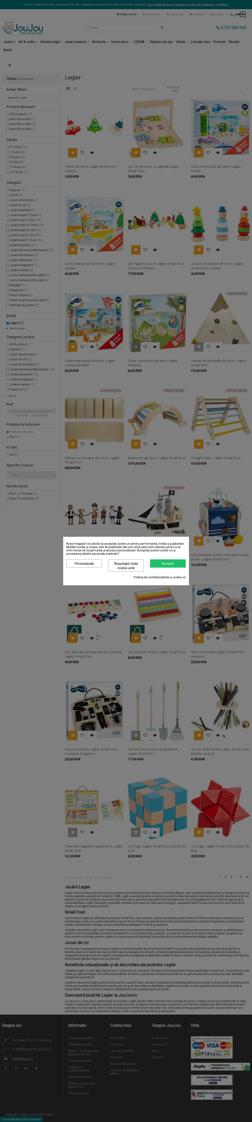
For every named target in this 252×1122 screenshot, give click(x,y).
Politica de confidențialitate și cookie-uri (160, 577)
